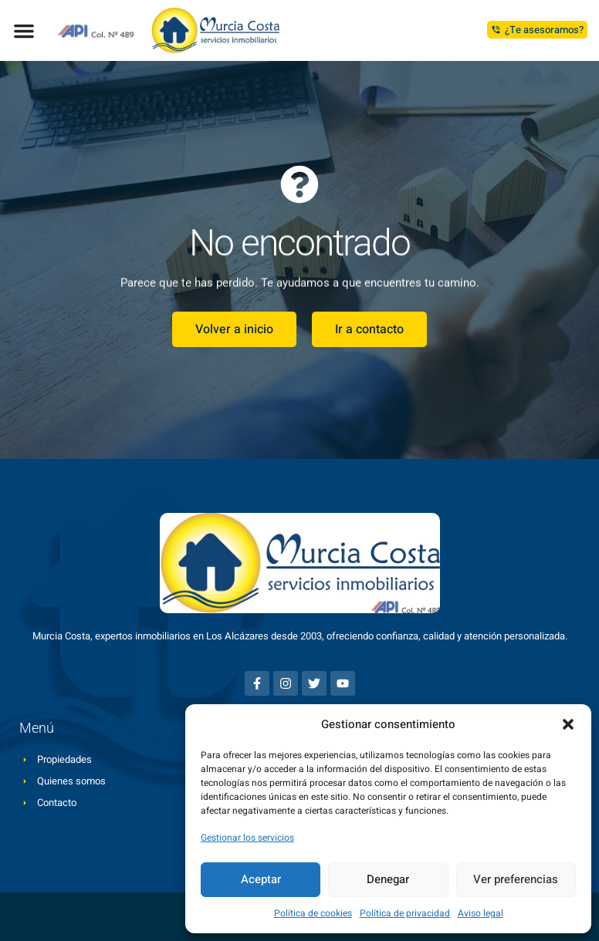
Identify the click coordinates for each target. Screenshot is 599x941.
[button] (568, 724)
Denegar (388, 879)
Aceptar (261, 879)
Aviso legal (480, 913)
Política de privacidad (405, 913)
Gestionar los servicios (247, 838)
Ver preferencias (515, 879)
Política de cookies (313, 913)
